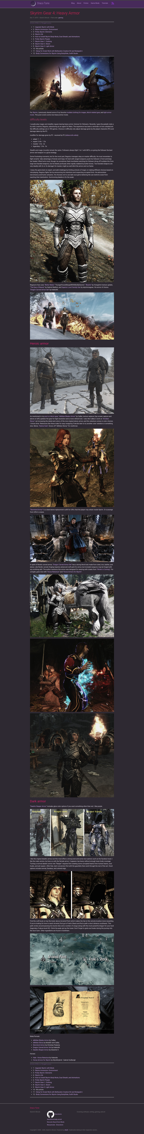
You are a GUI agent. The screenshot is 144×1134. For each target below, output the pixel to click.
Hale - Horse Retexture (41, 1058)
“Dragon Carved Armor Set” (39, 290)
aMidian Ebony (38, 1043)
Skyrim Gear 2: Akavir (42, 44)
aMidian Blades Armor (41, 1040)
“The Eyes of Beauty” (37, 287)
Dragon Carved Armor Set (42, 1047)
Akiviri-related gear (93, 112)
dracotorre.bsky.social (54, 1119)
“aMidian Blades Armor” (67, 416)
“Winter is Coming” (103, 569)
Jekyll (66, 1130)
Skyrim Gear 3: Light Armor (44, 46)
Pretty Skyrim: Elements (43, 32)
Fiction (86, 3)
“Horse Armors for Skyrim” (72, 572)
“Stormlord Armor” (36, 510)
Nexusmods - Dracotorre (55, 1125)
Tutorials (105, 3)
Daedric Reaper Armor (41, 1050)
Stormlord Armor (39, 1045)
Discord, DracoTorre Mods (55, 1122)
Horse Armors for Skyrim (42, 1060)
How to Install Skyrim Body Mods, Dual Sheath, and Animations (57, 37)
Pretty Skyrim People (42, 39)
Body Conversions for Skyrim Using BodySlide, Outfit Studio (57, 53)
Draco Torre (43, 3)
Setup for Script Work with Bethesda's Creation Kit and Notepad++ (59, 51)
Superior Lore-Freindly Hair (71, 287)
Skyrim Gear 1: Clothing (43, 41)
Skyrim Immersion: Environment (46, 29)
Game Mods (95, 3)
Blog (72, 3)
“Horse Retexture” (53, 572)
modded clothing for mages (76, 112)
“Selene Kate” (43, 426)
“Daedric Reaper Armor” (38, 806)
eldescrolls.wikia (72, 135)
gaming (60, 17)
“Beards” (88, 285)
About (79, 3)
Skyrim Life (39, 34)
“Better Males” (49, 285)
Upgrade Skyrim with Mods (44, 27)
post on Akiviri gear (51, 416)
